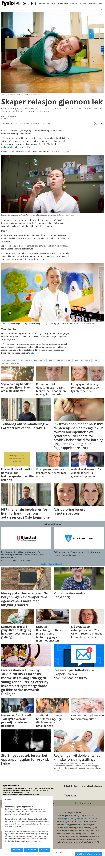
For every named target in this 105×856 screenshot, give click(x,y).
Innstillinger (17, 850)
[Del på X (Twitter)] (98, 123)
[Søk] (101, 10)
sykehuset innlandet (10, 364)
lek (3, 360)
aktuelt (96, 360)
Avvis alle (44, 850)
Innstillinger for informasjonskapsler (88, 854)
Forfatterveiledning (60, 3)
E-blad (100, 3)
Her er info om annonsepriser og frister (25, 794)
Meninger (74, 3)
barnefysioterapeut (82, 360)
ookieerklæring (19, 790)
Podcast (83, 3)
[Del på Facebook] (95, 123)
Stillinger (92, 3)
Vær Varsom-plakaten (87, 818)
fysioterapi (11, 360)
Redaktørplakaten (65, 818)
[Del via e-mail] (102, 123)
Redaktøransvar (83, 803)
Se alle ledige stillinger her (52, 564)
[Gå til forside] (19, 3)
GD (32, 353)
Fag (48, 3)
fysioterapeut (40, 360)
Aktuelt (42, 3)
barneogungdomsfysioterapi (59, 360)
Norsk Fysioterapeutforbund (19, 792)
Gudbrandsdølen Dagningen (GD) (15, 147)
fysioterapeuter (25, 360)
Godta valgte (31, 850)
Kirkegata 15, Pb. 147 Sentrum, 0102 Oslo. (17, 788)
